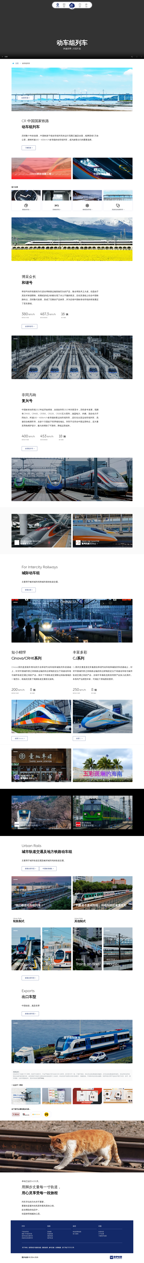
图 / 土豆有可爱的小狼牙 (123, 377)
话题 (86, 5)
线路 (64, 5)
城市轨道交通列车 (27, 1236)
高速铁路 (50, 1234)
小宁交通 (101, 1234)
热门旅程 (75, 1234)
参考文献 (51, 1247)
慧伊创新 (25, 1257)
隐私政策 (45, 1247)
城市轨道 (50, 1238)
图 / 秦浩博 (128, 500)
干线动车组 (25, 1232)
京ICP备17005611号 (68, 1247)
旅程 (79, 5)
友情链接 (58, 1247)
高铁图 (49, 1232)
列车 (23, 1226)
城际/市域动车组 (27, 1234)
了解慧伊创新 (102, 1236)
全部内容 (101, 1232)
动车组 (57, 5)
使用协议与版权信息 (35, 1247)
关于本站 (41, 1078)
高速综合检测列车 (27, 1238)
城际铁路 (50, 1236)
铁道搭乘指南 (77, 1232)
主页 (15, 63)
